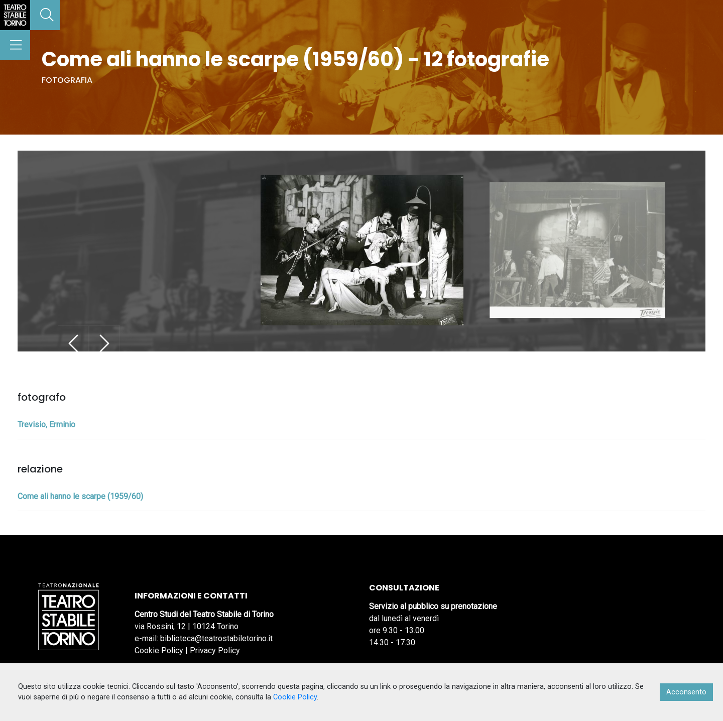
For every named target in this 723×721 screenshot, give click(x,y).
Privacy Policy (215, 650)
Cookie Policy (159, 650)
